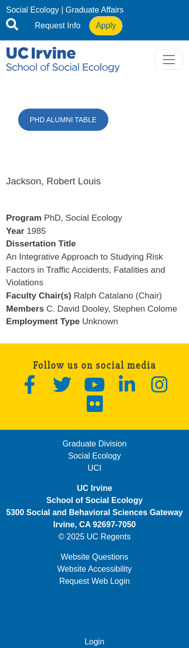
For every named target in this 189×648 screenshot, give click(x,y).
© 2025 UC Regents (94, 536)
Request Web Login (94, 581)
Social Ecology (32, 10)
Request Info (58, 25)
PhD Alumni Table (63, 120)
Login (94, 641)
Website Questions (95, 557)
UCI (95, 468)
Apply (106, 25)
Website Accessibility (94, 569)
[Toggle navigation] (169, 59)
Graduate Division (94, 443)
